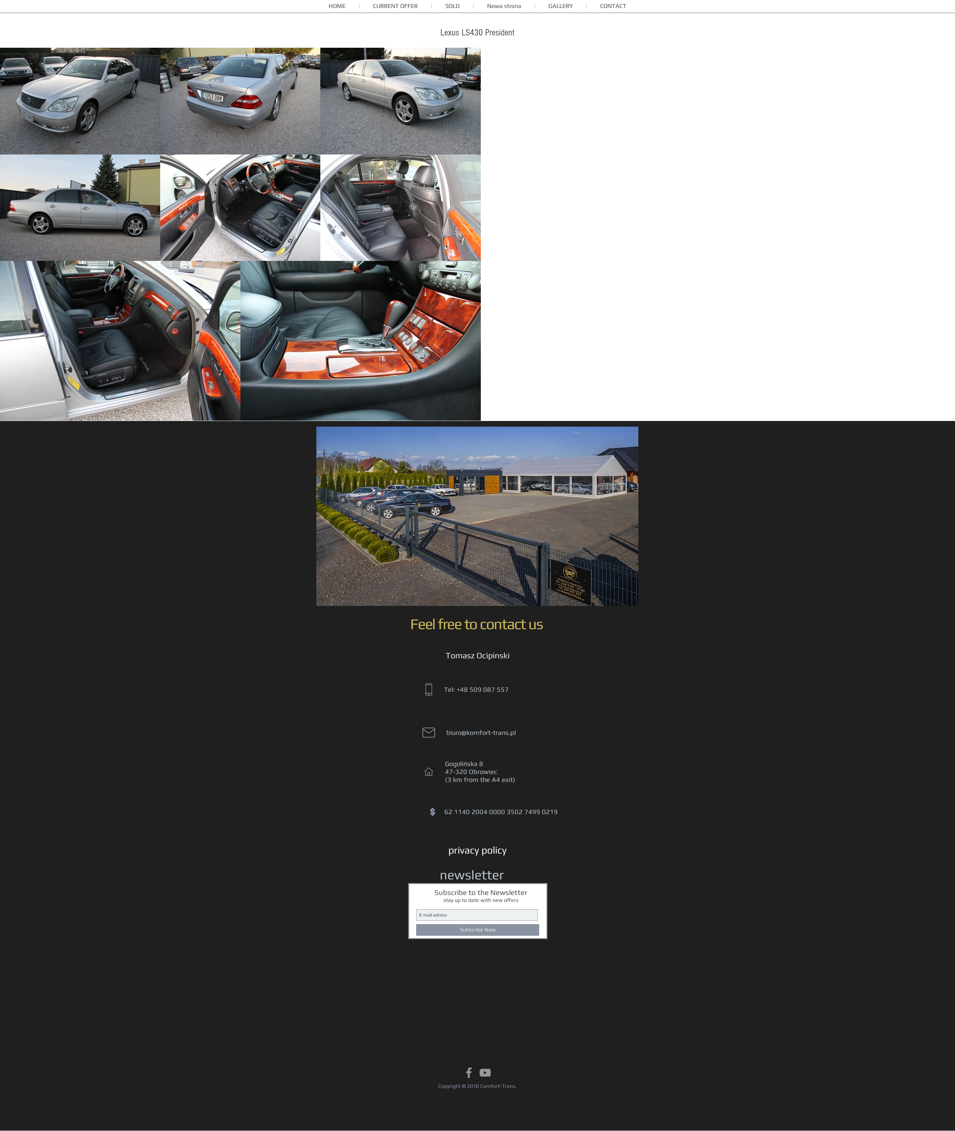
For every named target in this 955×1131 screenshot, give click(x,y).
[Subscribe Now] (477, 930)
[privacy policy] (477, 850)
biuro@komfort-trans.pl (481, 732)
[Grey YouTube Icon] (485, 1073)
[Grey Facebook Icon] (469, 1073)
